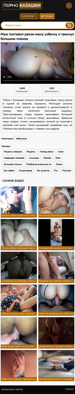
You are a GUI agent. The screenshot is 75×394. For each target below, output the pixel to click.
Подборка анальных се (38, 164)
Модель (30, 151)
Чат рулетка (43, 170)
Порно (22, 6)
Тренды (47, 16)
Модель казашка (13, 151)
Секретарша (25, 170)
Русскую (66, 170)
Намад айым (46, 151)
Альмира (34, 158)
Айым (59, 164)
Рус (56, 170)
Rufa (57, 158)
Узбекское (21, 138)
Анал (60, 151)
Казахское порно (12, 389)
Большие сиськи (13, 164)
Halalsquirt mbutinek (14, 158)
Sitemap (69, 389)
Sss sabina (9, 170)
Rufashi (47, 158)
